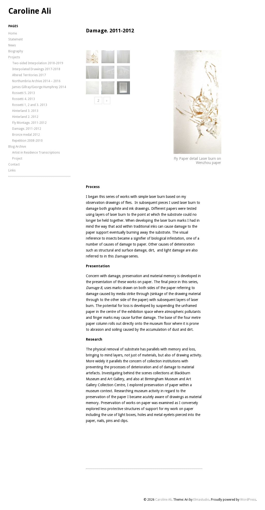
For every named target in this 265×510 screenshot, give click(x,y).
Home (12, 33)
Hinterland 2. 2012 (25, 117)
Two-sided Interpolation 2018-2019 (37, 63)
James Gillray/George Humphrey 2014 (39, 87)
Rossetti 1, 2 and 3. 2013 (29, 105)
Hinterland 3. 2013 (25, 111)
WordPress (248, 499)
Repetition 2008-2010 (27, 140)
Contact (14, 164)
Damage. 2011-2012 (26, 129)
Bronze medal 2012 (26, 135)
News (12, 45)
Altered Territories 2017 (29, 75)
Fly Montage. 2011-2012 (29, 123)
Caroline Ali (29, 11)
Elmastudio (201, 499)
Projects (14, 57)
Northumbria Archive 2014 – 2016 (36, 81)
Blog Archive (17, 146)
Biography (15, 51)
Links (12, 170)
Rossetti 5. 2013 (23, 93)
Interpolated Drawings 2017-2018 (36, 69)
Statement (15, 39)
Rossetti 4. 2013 (23, 99)
